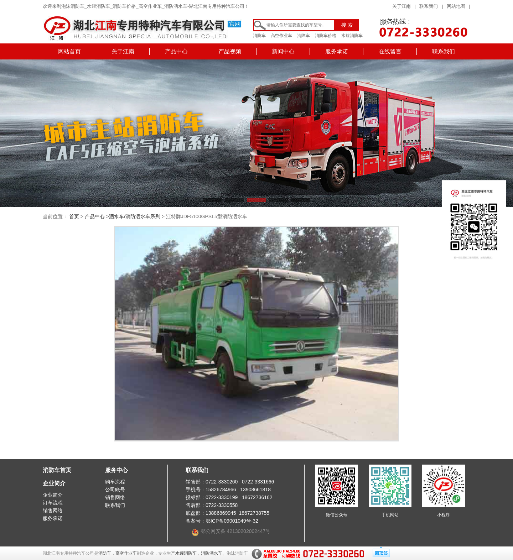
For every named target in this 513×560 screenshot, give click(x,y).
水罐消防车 (352, 35)
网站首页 (69, 51)
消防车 (259, 35)
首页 (74, 216)
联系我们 (428, 6)
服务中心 (116, 470)
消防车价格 (325, 35)
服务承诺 (336, 51)
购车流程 (115, 482)
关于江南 (401, 6)
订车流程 (53, 503)
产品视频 (229, 51)
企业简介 (54, 483)
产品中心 (176, 51)
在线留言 (390, 51)
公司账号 (115, 489)
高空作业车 (281, 35)
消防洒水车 (211, 553)
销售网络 (53, 510)
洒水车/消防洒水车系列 (134, 216)
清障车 (303, 35)
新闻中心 (283, 51)
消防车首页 (57, 470)
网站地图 (456, 6)
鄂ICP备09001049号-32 (232, 521)
